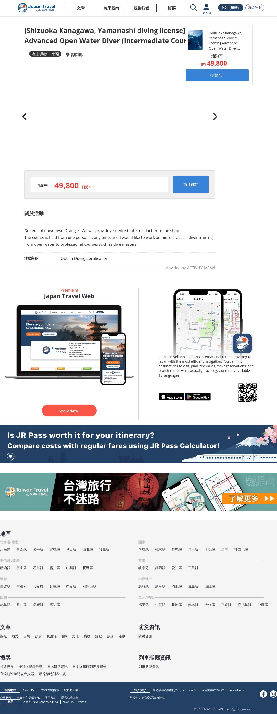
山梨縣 (71, 567)
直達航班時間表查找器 (17, 674)
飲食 (38, 636)
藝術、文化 (70, 636)
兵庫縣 (55, 586)
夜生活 (52, 636)
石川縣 (38, 567)
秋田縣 (71, 549)
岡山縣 (177, 586)
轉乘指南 (111, 8)
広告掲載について (213, 690)
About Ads (237, 690)
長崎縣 (177, 604)
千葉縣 (210, 549)
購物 (87, 636)
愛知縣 (177, 567)
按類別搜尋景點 (30, 666)
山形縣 (88, 549)
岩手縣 (38, 549)
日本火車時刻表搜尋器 (89, 666)
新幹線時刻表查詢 (52, 674)
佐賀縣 (160, 604)
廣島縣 (193, 586)
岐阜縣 (143, 567)
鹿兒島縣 (244, 604)
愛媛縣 (38, 604)
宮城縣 (55, 549)
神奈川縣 (241, 549)
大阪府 (38, 586)
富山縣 (22, 567)
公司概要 (6, 697)
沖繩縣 (263, 604)
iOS (54, 702)
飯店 (110, 636)
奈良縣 (71, 586)
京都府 (22, 586)
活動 (98, 636)
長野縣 (88, 567)
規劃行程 (141, 8)
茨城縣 (143, 549)
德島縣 (5, 604)
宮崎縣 (226, 604)
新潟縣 (5, 567)
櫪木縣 (160, 549)
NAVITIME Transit (74, 702)
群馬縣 (177, 549)
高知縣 (55, 604)
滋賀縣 (5, 586)
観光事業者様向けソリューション (174, 690)
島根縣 (160, 586)
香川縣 (22, 604)
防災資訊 (145, 636)
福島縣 (104, 549)
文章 (81, 8)
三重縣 (193, 567)
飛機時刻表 (71, 690)
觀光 (3, 636)
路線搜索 (7, 666)
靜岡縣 (77, 54)
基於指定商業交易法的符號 (147, 697)
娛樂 (15, 636)
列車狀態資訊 (148, 666)
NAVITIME (29, 690)
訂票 (172, 8)
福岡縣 (143, 604)
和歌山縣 (89, 586)
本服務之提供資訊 (28, 697)
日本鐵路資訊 (57, 666)
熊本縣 (193, 604)
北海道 (5, 549)
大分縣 (210, 604)
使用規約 (50, 697)
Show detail (69, 411)
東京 (224, 549)
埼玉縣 (193, 549)
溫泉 (122, 636)
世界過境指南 (50, 690)
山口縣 (210, 586)
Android (45, 702)
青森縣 (22, 549)
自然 (26, 636)
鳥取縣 (143, 586)
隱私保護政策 (70, 697)
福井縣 (55, 567)
